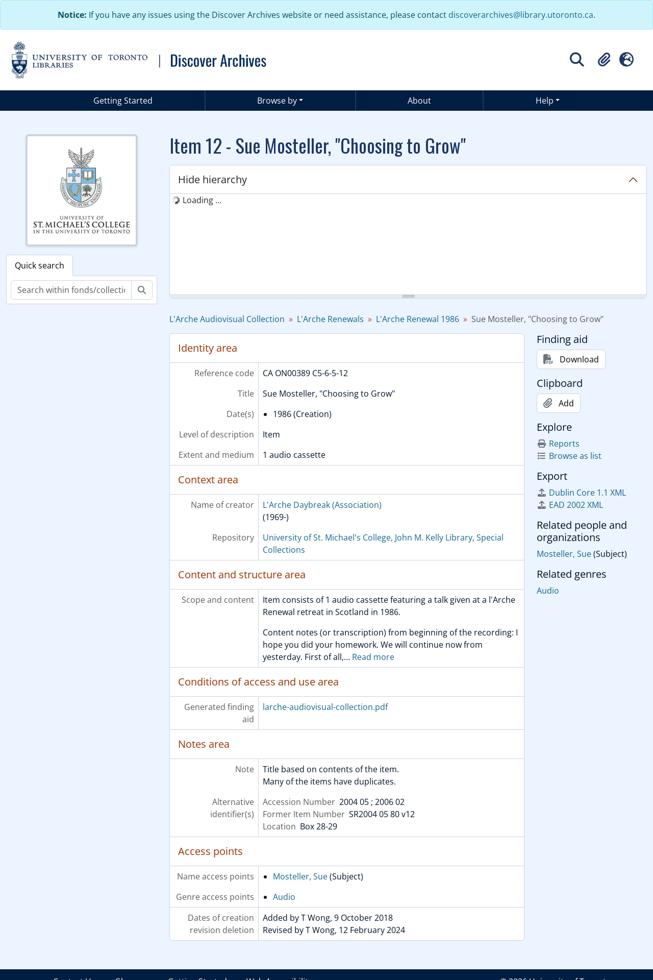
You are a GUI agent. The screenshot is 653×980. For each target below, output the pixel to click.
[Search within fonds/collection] (71, 290)
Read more (373, 657)
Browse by (277, 100)
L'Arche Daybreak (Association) (322, 504)
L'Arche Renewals (330, 319)
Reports (558, 443)
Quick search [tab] (39, 265)
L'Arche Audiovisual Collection (227, 319)
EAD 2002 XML (570, 504)
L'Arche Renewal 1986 (417, 319)
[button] (604, 59)
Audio (284, 896)
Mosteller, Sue (300, 876)
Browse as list (569, 455)
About (419, 100)
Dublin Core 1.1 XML (581, 492)
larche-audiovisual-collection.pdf (325, 707)
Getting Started (123, 100)
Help (545, 100)
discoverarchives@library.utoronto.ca (520, 14)
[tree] (408, 245)
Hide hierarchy (212, 179)
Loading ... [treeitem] (202, 200)
